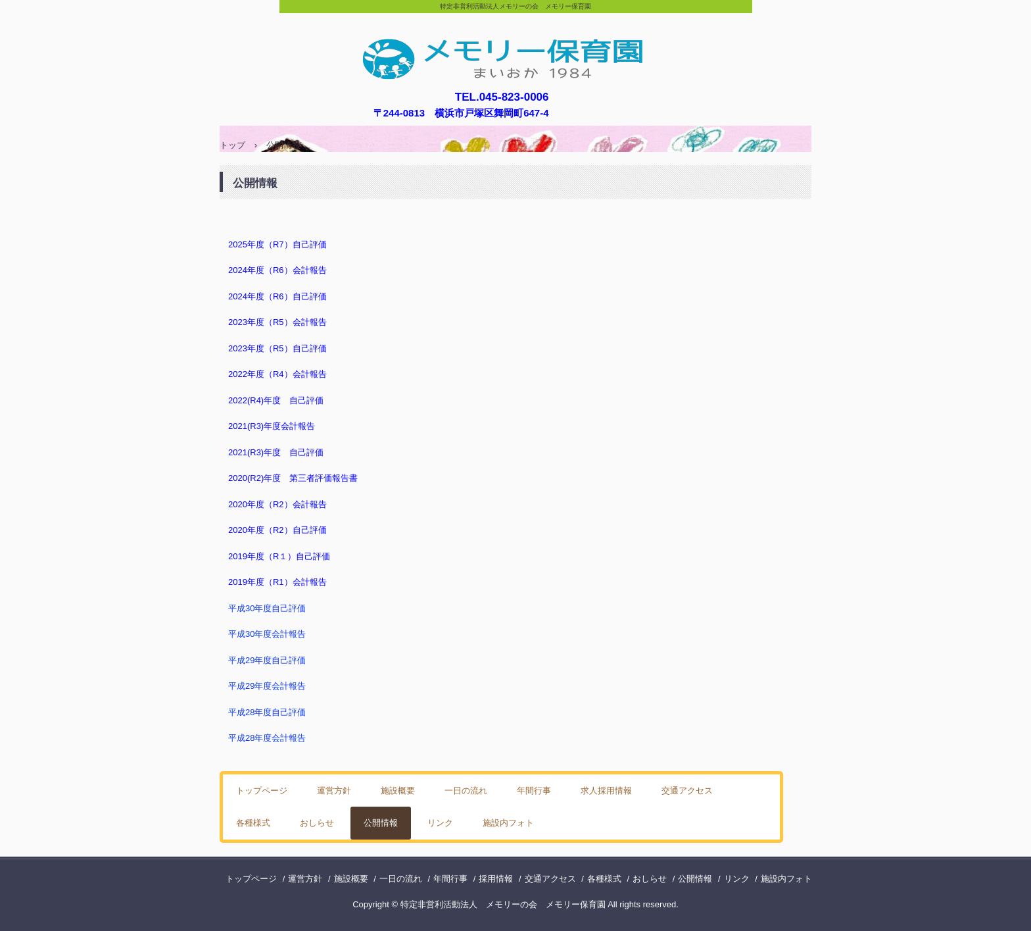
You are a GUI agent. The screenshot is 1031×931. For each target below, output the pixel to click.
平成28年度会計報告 (267, 738)
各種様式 (253, 823)
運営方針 (334, 790)
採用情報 (496, 879)
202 (235, 478)
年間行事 (534, 790)
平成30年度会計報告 (267, 634)
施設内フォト (508, 823)
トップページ (261, 790)
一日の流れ (465, 790)
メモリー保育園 (515, 47)
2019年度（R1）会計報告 (277, 582)
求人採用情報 (606, 790)
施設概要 (398, 790)
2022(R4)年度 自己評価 (276, 400)
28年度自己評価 (275, 712)
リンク (440, 823)
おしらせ (317, 823)
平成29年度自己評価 (267, 660)
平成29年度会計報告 (267, 686)
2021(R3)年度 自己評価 (276, 452)
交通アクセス (687, 790)
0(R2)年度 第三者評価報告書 (300, 478)
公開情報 (381, 823)
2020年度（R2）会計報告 (277, 504)
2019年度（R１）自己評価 (279, 556)
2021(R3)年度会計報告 (271, 426)
